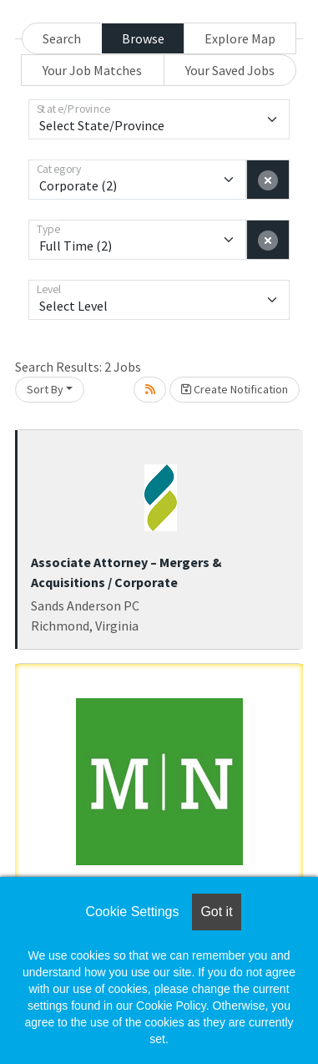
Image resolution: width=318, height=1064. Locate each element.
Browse (143, 38)
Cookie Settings (132, 911)
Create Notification (234, 389)
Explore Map (239, 38)
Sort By (45, 389)
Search (62, 38)
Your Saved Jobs (230, 70)
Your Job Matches (92, 70)
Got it (216, 911)
